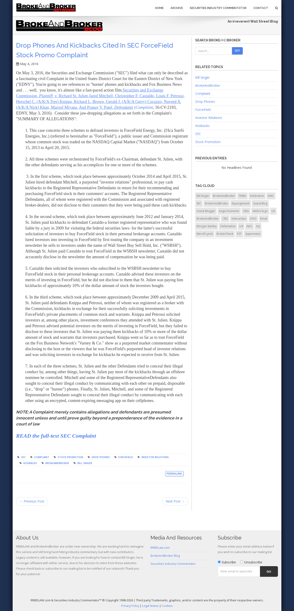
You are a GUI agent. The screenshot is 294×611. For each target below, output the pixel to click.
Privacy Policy (130, 606)
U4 (241, 226)
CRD (225, 219)
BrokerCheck (225, 234)
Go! (237, 50)
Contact (260, 8)
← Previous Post (32, 501)
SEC (23, 457)
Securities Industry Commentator (218, 8)
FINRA (242, 196)
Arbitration (257, 196)
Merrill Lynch (205, 234)
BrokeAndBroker (57, 463)
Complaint (41, 457)
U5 (273, 211)
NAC (249, 226)
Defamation (228, 226)
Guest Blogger (206, 211)
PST (239, 234)
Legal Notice (150, 606)
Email (263, 219)
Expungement (240, 203)
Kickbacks (30, 463)
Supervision (252, 234)
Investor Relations (155, 457)
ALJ (258, 226)
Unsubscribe (251, 562)
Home (159, 8)
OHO (253, 219)
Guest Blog (260, 203)
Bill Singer (84, 463)
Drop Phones (101, 457)
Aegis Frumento (229, 211)
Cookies (167, 606)
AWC (271, 196)
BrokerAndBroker (216, 203)
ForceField (125, 457)
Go (268, 571)
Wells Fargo (260, 211)
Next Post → (175, 501)
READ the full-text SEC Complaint (56, 436)
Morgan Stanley (207, 226)
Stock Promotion (70, 457)
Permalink (174, 473)
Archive (176, 8)
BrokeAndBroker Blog (165, 556)
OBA (246, 211)
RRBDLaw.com (160, 548)
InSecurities (239, 219)
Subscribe (227, 562)
